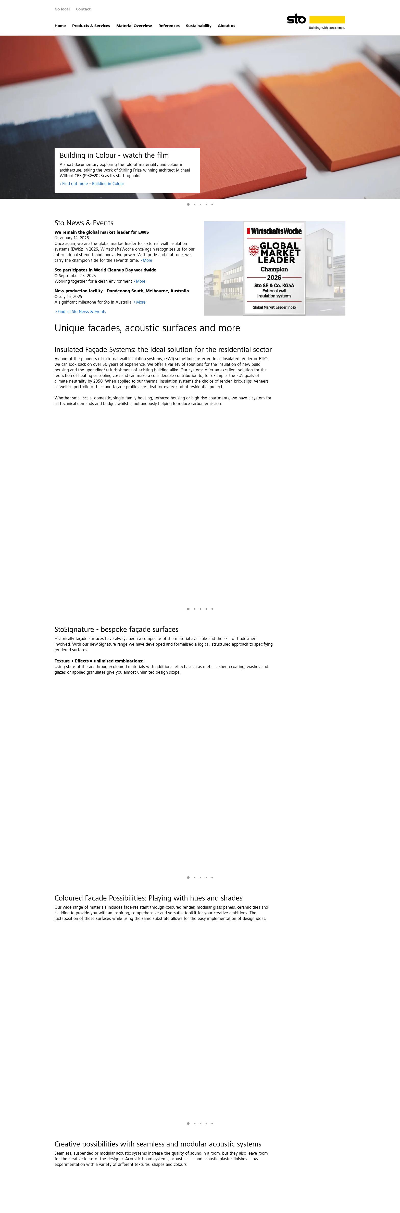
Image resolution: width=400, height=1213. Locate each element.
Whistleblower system (197, 1206)
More (147, 261)
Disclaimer (131, 1206)
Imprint (79, 1206)
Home (60, 26)
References (169, 26)
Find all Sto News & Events (82, 312)
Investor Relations (160, 1206)
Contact (83, 9)
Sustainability (198, 26)
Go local (62, 9)
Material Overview (134, 26)
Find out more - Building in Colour (93, 184)
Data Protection (104, 1206)
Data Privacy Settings (237, 1206)
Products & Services (91, 26)
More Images (311, 662)
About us (226, 26)
